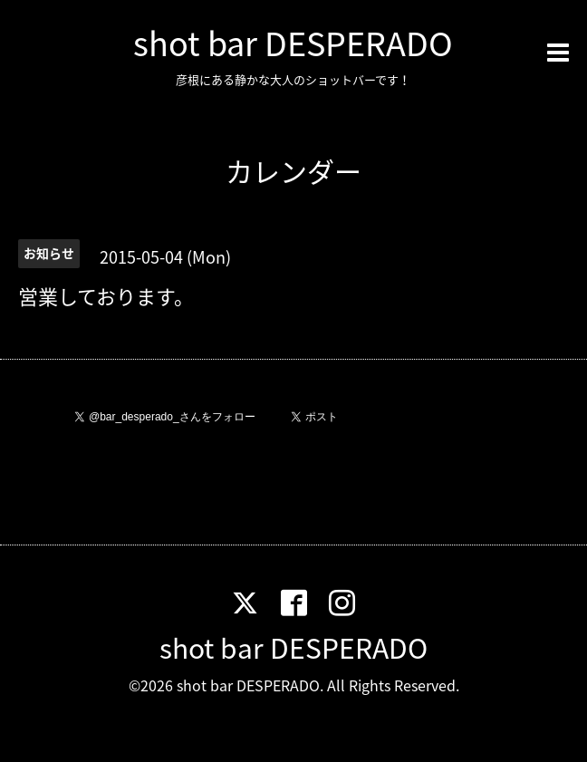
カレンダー (293, 170)
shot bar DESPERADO (293, 42)
